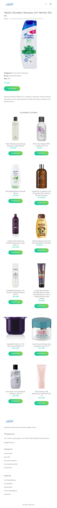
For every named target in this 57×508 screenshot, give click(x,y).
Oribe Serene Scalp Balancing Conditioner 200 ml (41, 394)
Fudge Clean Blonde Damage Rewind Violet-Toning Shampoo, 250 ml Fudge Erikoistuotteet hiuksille (41, 294)
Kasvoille (7, 457)
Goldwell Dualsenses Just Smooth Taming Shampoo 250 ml (15, 292)
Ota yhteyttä (8, 483)
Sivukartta (7, 494)
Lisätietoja (12, 88)
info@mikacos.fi (9, 442)
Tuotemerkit (8, 468)
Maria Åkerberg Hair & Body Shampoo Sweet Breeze (15, 145)
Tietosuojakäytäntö (10, 491)
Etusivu (6, 19)
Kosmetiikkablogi (10, 480)
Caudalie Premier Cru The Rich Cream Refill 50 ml (15, 345)
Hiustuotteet (17, 73)
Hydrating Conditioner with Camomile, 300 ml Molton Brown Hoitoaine (41, 193)
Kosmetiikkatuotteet (11, 464)
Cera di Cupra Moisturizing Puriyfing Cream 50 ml (41, 345)
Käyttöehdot (8, 487)
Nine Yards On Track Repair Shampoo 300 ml (15, 393)
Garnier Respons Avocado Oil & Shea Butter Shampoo (41, 242)
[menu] (51, 4)
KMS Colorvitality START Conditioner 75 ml (41, 145)
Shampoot (24, 73)
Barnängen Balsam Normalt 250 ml (15, 192)
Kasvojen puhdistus (10, 460)
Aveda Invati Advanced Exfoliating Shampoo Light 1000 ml (15, 243)
